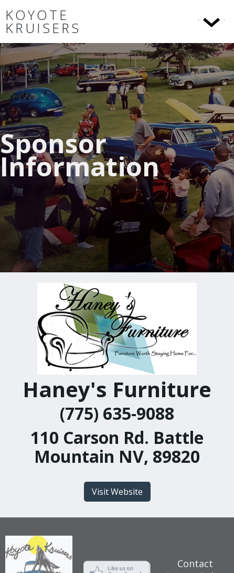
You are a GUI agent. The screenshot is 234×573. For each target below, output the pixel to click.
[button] (190, 21)
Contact (195, 565)
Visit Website (117, 491)
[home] (73, 21)
